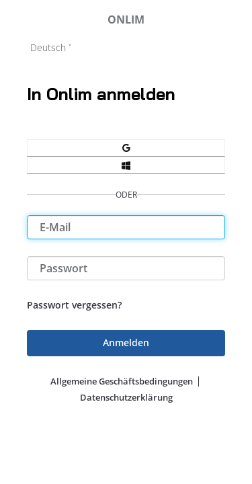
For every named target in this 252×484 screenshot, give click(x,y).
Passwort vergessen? (74, 304)
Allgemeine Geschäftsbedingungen (121, 381)
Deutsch (48, 47)
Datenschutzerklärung (126, 397)
